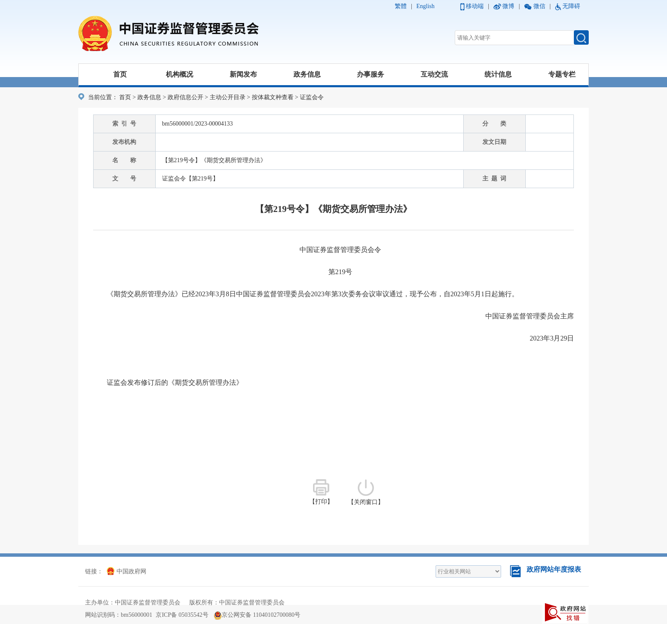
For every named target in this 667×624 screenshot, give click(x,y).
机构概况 (179, 74)
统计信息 (498, 74)
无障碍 (571, 6)
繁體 (401, 6)
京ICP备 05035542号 (182, 615)
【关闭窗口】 (366, 492)
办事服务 (370, 74)
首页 (120, 74)
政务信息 (307, 74)
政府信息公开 (185, 97)
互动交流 (434, 74)
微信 (539, 6)
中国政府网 (126, 571)
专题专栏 (562, 74)
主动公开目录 (227, 97)
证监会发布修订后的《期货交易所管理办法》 (175, 382)
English (425, 6)
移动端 (475, 6)
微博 (508, 6)
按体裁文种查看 (273, 97)
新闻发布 (243, 74)
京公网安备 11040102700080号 (257, 615)
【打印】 (321, 492)
